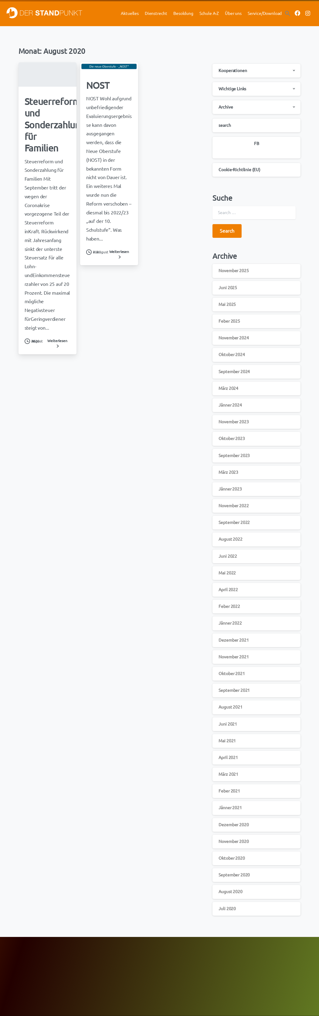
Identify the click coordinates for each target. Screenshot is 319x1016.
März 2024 (228, 388)
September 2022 (234, 522)
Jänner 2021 (230, 807)
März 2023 (228, 472)
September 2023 (234, 455)
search (225, 125)
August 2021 (230, 707)
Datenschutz (252, 956)
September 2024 (234, 371)
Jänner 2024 (230, 405)
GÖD (88, 964)
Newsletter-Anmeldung (104, 978)
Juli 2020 (227, 908)
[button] (288, 13)
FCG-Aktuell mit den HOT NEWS (112, 956)
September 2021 (234, 690)
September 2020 (234, 874)
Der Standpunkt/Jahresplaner (189, 964)
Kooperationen (233, 70)
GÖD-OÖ (92, 971)
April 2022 (228, 589)
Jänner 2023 (230, 489)
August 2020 (230, 891)
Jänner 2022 (230, 623)
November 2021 (234, 656)
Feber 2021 (229, 791)
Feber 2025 (229, 321)
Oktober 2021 (232, 673)
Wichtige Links (232, 88)
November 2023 (234, 421)
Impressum (250, 963)
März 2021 (228, 774)
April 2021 (228, 757)
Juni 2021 (228, 724)
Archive (226, 107)
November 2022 (234, 505)
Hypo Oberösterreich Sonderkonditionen (42, 971)
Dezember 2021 (234, 640)
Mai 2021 (227, 740)
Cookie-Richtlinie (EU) (239, 169)
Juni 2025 (228, 287)
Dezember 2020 (234, 824)
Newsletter (172, 956)
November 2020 (234, 841)
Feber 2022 (229, 606)
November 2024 (234, 337)
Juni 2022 (228, 556)
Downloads (172, 971)
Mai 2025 (227, 304)
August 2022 (230, 539)
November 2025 (234, 270)
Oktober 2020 (232, 858)
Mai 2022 (227, 572)
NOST (98, 85)
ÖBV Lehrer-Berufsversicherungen (36, 964)
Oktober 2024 (232, 354)
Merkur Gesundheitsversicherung (36, 956)
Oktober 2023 (232, 438)
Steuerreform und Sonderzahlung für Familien (55, 125)
